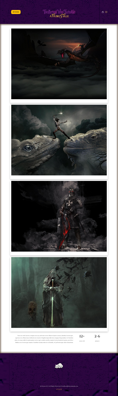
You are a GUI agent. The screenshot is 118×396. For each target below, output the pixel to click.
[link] (59, 64)
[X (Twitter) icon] (59, 389)
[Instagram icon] (61, 389)
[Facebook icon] (57, 389)
